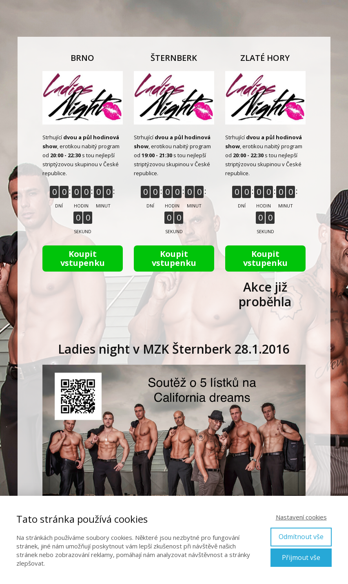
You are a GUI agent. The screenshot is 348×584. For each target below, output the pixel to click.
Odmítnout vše (301, 536)
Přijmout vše (301, 557)
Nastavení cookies (301, 517)
